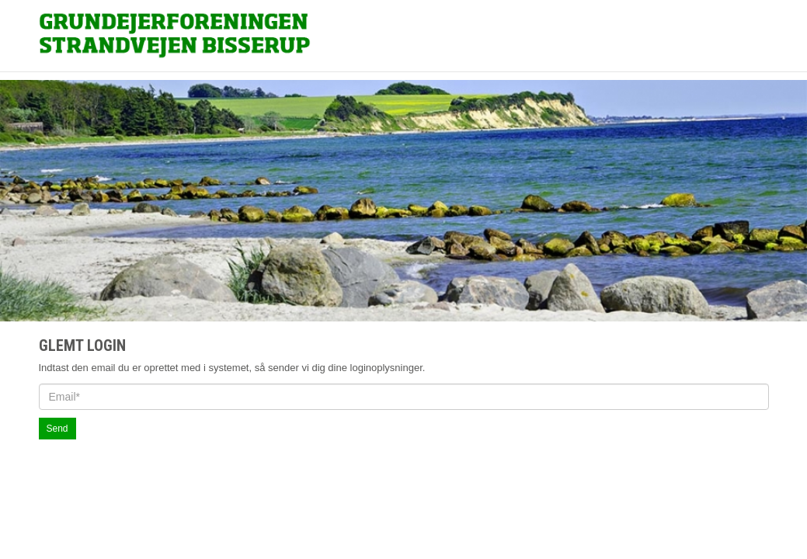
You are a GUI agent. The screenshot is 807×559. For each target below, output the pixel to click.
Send (57, 434)
